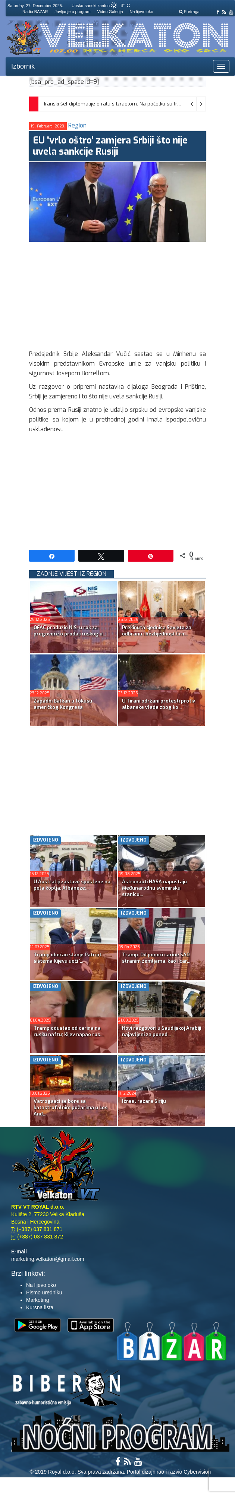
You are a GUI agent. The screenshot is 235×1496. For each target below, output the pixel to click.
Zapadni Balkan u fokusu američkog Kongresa (63, 704)
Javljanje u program (73, 11)
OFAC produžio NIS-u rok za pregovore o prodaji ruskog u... (70, 630)
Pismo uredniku (44, 1292)
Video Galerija (110, 11)
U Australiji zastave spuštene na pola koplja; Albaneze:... (72, 884)
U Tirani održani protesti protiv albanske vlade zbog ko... (158, 704)
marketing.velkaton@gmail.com (47, 1259)
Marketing (37, 1300)
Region (77, 125)
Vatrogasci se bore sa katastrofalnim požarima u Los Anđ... (70, 1107)
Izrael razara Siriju (144, 1101)
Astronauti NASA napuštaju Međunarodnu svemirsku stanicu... (154, 887)
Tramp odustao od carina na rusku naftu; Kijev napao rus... (68, 1031)
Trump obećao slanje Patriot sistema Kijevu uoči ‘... (67, 957)
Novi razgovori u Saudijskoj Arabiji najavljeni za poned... (161, 1031)
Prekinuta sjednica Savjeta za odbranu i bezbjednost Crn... (156, 630)
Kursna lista (39, 1307)
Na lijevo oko (141, 11)
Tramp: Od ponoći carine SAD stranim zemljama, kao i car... (156, 957)
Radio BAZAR (35, 11)
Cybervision (197, 1472)
